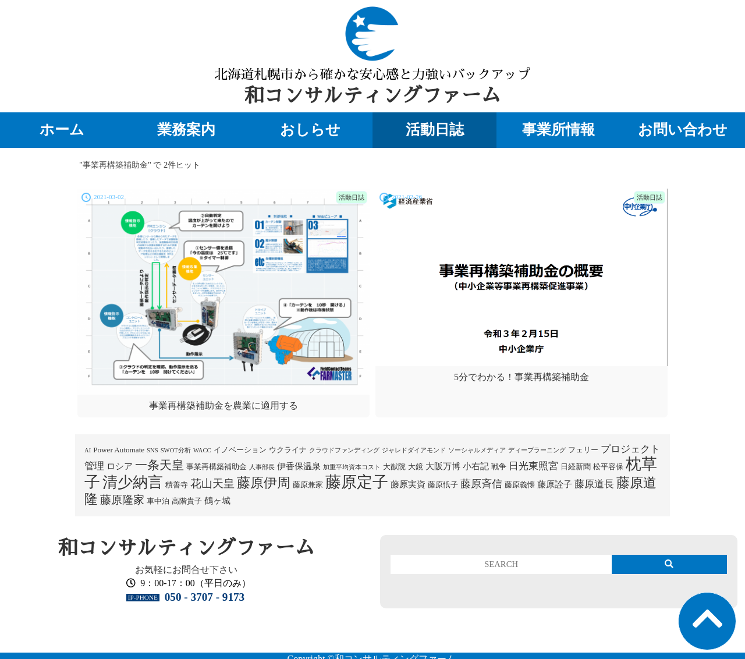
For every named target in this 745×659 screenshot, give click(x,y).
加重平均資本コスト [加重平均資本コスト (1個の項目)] (352, 467)
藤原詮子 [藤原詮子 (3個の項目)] (554, 484)
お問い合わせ (683, 129)
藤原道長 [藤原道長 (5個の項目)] (594, 484)
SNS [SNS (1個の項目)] (152, 450)
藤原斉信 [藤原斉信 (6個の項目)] (481, 484)
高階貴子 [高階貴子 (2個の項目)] (187, 501)
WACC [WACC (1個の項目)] (202, 450)
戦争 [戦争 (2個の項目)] (498, 466)
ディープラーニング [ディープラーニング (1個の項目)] (537, 450)
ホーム (62, 129)
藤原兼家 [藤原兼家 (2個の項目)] (308, 484)
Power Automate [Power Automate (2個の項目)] (118, 449)
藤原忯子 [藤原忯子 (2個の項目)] (443, 484)
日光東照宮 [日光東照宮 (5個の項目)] (533, 466)
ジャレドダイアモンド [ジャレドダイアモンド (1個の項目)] (414, 450)
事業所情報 (558, 129)
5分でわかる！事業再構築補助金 (521, 377)
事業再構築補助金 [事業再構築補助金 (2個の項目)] (216, 466)
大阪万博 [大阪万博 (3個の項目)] (442, 466)
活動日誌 (435, 129)
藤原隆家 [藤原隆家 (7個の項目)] (122, 500)
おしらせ (310, 129)
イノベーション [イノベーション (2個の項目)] (240, 449)
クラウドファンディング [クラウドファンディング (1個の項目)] (344, 450)
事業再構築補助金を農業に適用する (223, 405)
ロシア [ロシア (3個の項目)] (120, 466)
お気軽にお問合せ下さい (186, 570)
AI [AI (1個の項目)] (87, 450)
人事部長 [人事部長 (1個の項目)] (262, 467)
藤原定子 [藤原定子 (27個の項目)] (356, 482)
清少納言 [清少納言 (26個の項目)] (132, 482)
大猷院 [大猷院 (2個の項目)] (394, 466)
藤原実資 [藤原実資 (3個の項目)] (408, 484)
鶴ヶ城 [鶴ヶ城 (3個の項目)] (217, 500)
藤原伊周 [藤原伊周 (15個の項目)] (263, 482)
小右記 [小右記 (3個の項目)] (476, 466)
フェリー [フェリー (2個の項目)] (583, 449)
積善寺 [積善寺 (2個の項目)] (176, 484)
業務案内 (186, 129)
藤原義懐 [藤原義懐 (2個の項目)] (520, 484)
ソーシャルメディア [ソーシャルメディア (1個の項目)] (477, 450)
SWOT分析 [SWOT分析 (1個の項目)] (176, 450)
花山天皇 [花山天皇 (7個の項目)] (212, 483)
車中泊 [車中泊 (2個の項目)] (158, 501)
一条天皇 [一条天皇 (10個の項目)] (159, 465)
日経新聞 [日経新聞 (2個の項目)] (575, 466)
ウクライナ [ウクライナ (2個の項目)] (288, 449)
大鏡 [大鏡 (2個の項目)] (415, 466)
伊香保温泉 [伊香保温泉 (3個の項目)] (299, 466)
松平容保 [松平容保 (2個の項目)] (608, 466)
